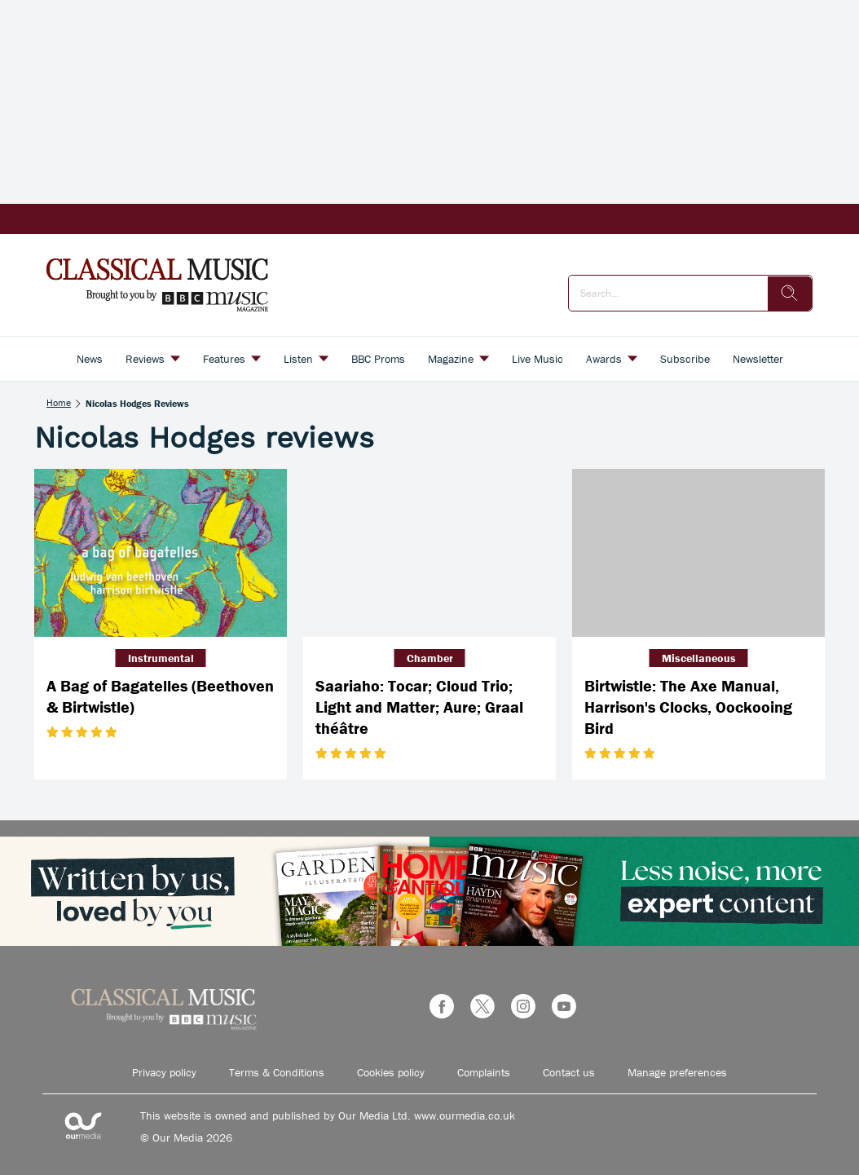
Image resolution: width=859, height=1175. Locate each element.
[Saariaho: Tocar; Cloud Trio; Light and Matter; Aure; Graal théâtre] (429, 553)
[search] (790, 293)
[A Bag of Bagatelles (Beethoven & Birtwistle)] (160, 553)
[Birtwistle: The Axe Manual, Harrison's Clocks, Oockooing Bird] (698, 553)
